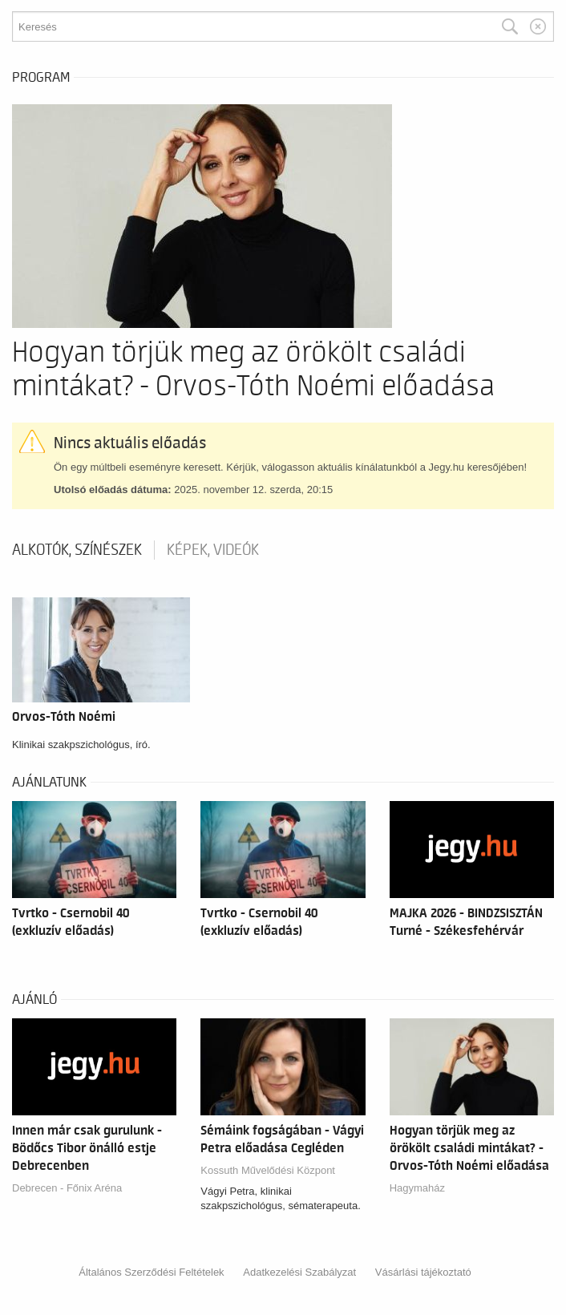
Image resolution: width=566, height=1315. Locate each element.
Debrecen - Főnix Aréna (67, 1188)
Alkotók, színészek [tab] (77, 550)
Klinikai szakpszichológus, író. (81, 744)
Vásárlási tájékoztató (423, 1272)
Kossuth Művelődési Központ (267, 1170)
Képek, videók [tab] (213, 550)
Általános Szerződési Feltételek (151, 1272)
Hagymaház (417, 1188)
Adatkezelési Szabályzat (299, 1272)
